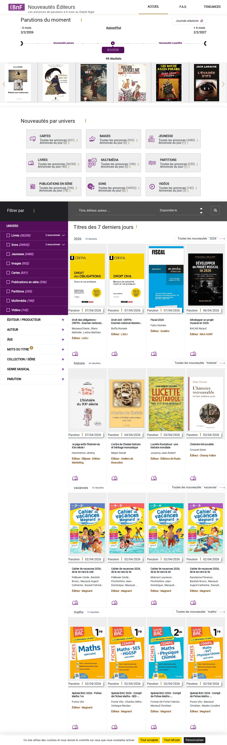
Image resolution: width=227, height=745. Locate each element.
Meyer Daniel (118, 452)
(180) (30, 300)
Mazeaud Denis (81, 328)
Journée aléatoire (190, 21)
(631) (24, 272)
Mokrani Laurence (161, 577)
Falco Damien (158, 325)
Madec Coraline (211, 705)
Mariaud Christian (161, 705)
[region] (113, 84)
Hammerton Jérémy (83, 452)
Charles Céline (133, 701)
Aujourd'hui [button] (113, 28)
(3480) (29, 254)
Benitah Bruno (198, 581)
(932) (25, 263)
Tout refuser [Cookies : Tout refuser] (172, 740)
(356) (42, 282)
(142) (24, 310)
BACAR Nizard (198, 328)
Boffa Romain (119, 328)
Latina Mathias (92, 332)
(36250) (25, 235)
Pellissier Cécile (81, 577)
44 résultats (113, 58)
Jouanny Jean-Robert (163, 452)
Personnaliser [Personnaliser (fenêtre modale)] (194, 740)
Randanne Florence (201, 577)
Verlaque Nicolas (121, 705)
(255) (28, 291)
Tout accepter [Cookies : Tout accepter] (149, 740)
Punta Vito (78, 701)
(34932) (24, 244)
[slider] (113, 43)
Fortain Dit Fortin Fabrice (165, 701)
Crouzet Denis (198, 449)
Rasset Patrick (93, 585)
